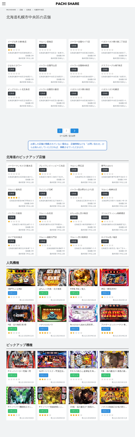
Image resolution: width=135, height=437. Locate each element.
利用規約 (78, 427)
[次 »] (74, 131)
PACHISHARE (11, 10)
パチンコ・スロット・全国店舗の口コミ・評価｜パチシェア (67, 3)
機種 (37, 427)
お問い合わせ (68, 427)
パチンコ (49, 427)
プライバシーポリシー (92, 427)
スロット (58, 427)
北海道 (28, 10)
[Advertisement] (67, 30)
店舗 (21, 10)
